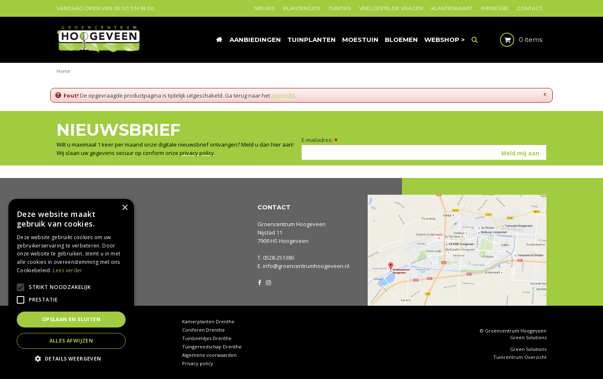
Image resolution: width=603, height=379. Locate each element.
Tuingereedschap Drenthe (212, 346)
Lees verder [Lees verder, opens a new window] (67, 270)
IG (268, 281)
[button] (71, 358)
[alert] (71, 285)
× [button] (124, 208)
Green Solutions (528, 337)
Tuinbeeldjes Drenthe (207, 338)
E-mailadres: (320, 140)
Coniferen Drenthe (203, 330)
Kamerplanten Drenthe (208, 321)
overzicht (283, 95)
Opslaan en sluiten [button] (71, 319)
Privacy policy (197, 363)
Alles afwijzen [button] (71, 340)
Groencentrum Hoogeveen (292, 224)
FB (260, 281)
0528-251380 (278, 257)
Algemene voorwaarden (209, 355)
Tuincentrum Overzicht (519, 357)
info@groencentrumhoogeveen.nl (306, 266)
